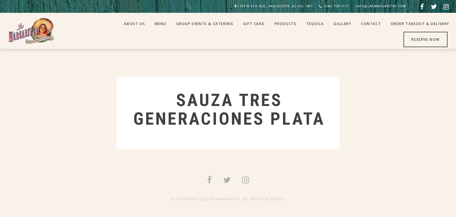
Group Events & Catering (204, 23)
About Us (134, 23)
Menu (160, 23)
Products (286, 23)
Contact (371, 23)
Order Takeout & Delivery (420, 23)
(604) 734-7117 (336, 6)
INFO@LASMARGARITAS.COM (381, 6)
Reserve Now (425, 39)
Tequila (315, 23)
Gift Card (254, 23)
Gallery (342, 23)
